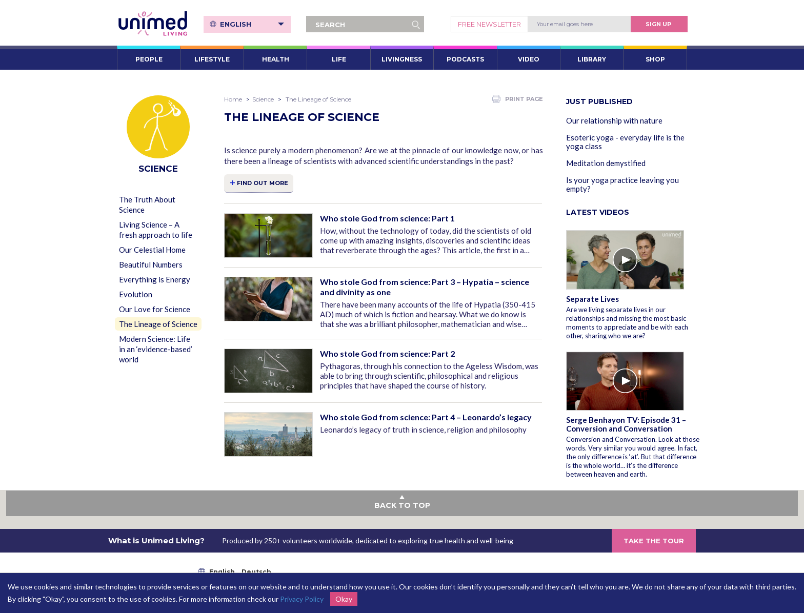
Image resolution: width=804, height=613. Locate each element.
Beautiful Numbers (151, 264)
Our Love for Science (154, 309)
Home (233, 99)
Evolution (135, 294)
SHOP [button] (655, 59)
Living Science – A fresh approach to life (155, 229)
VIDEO (528, 59)
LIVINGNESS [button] (401, 59)
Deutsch (256, 572)
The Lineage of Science (158, 324)
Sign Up (658, 24)
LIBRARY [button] (591, 59)
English (252, 24)
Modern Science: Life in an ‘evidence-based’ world (155, 349)
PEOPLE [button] (149, 59)
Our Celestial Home (152, 249)
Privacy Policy (302, 599)
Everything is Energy (154, 279)
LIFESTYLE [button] (212, 59)
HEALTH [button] (275, 59)
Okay (343, 599)
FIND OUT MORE (262, 183)
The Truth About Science (147, 204)
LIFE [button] (339, 59)
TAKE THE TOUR (654, 541)
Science (263, 99)
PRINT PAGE (517, 99)
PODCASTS (465, 59)
